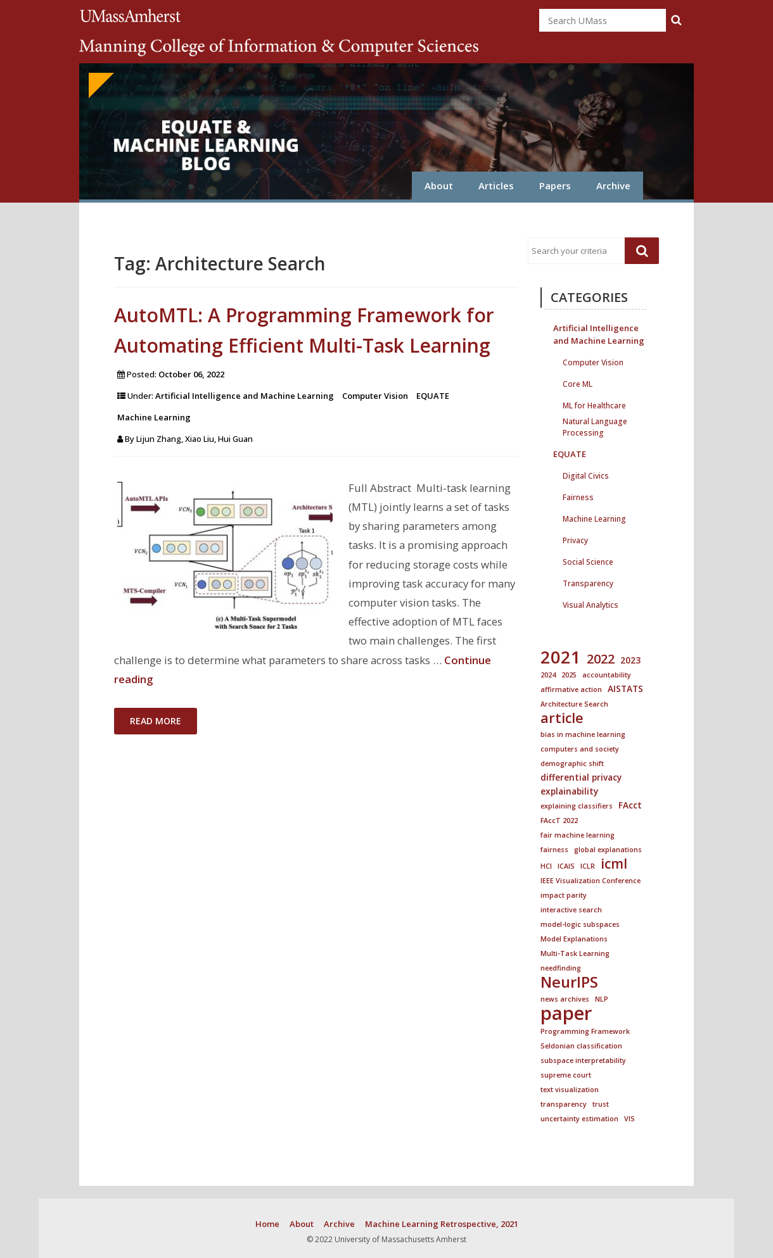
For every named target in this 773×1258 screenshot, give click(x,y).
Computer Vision (375, 395)
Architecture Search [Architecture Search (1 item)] (574, 704)
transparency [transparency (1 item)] (563, 1104)
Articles (496, 185)
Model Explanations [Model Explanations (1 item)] (574, 938)
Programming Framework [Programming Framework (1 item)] (585, 1031)
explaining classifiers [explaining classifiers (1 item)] (576, 806)
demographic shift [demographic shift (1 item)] (572, 763)
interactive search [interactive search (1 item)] (571, 909)
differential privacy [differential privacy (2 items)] (581, 777)
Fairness (578, 496)
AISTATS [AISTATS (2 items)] (625, 688)
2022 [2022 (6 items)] (601, 659)
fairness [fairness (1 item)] (554, 849)
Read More (155, 721)
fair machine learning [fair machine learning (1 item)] (577, 835)
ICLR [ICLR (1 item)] (587, 866)
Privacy (575, 539)
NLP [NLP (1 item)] (601, 999)
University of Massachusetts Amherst (132, 15)
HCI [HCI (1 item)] (546, 866)
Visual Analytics (590, 604)
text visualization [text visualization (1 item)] (569, 1089)
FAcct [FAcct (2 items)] (630, 805)
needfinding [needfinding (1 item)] (560, 968)
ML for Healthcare (594, 404)
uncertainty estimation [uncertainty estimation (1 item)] (579, 1118)
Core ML (577, 383)
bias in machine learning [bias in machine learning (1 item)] (582, 734)
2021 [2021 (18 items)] (560, 657)
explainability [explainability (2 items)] (569, 791)
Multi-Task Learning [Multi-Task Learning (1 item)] (575, 953)
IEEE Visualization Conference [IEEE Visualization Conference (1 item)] (590, 880)
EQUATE (432, 395)
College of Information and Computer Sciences (278, 47)
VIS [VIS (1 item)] (629, 1118)
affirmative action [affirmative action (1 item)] (571, 689)
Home (267, 1224)
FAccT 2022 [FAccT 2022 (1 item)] (559, 820)
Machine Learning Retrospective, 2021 (441, 1224)
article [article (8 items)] (562, 718)
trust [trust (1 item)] (600, 1104)
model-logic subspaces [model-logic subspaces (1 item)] (580, 924)
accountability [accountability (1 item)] (606, 674)
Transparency (588, 582)
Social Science (588, 561)
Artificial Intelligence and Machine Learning (244, 395)
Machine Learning (154, 417)
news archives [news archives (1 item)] (564, 999)
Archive (613, 185)
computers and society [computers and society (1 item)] (579, 749)
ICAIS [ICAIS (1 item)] (566, 866)
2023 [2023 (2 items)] (630, 660)
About (439, 185)
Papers (555, 185)
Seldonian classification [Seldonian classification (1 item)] (581, 1045)
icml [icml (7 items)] (614, 864)
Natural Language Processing (595, 420)
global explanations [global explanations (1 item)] (608, 849)
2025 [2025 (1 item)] (569, 674)
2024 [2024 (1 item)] (548, 674)
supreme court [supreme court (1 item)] (565, 1075)
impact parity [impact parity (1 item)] (563, 895)
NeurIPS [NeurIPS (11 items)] (569, 982)
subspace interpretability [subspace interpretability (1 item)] (583, 1060)
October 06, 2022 (191, 374)
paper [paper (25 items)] (566, 1013)
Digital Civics (586, 474)
